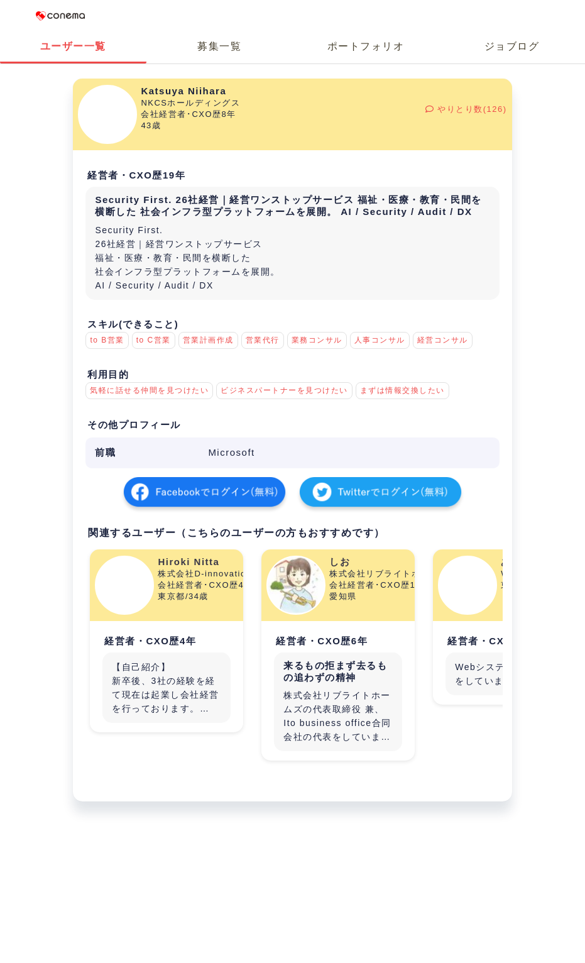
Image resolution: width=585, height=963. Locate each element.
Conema (60, 15)
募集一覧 (219, 46)
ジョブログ (512, 46)
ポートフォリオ (366, 46)
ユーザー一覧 (73, 46)
